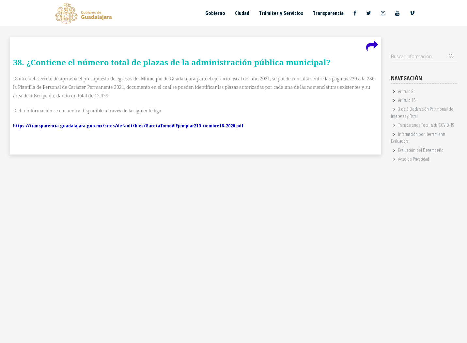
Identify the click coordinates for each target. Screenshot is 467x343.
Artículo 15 (406, 100)
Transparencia (328, 13)
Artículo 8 (405, 91)
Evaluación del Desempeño (421, 150)
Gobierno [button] (215, 13)
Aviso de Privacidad (413, 158)
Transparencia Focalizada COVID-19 (426, 125)
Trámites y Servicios (281, 13)
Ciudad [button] (242, 13)
